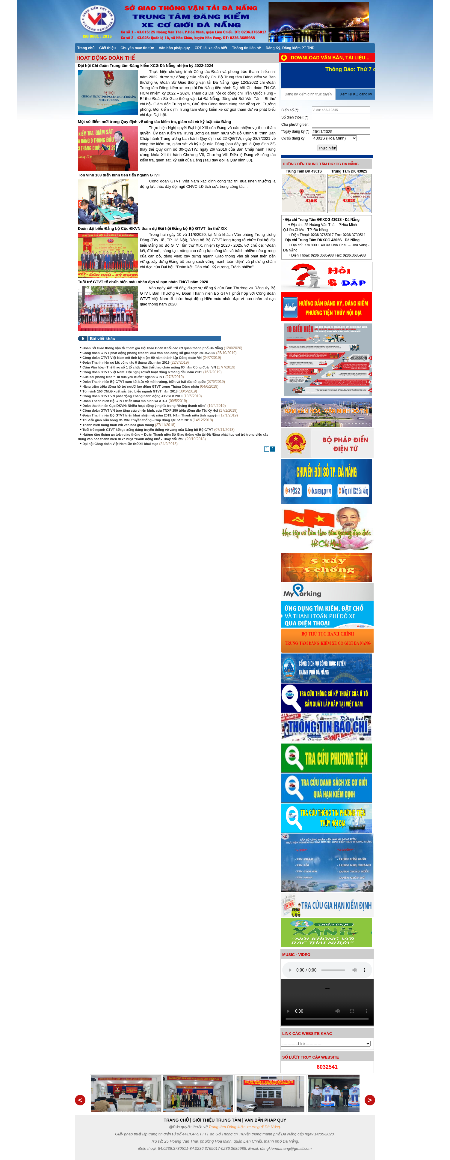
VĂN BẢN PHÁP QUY (265, 1120)
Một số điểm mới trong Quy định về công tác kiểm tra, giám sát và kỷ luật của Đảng (154, 121)
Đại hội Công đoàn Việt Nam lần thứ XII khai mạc (120, 444)
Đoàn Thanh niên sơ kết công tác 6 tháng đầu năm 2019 (125, 362)
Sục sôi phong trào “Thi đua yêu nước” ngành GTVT (123, 377)
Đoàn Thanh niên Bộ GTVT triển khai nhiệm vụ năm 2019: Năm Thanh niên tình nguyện (150, 415)
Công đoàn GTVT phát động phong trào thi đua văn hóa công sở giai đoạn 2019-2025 (148, 353)
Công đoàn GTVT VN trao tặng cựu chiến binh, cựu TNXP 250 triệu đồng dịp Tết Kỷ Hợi (150, 410)
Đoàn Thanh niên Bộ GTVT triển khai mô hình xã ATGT (124, 401)
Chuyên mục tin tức (137, 48)
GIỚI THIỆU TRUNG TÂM (216, 1120)
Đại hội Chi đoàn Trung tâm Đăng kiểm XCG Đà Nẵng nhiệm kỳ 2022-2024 (145, 65)
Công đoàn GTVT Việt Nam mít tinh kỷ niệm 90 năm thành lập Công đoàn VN (142, 357)
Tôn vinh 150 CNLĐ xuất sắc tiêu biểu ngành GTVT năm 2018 (130, 391)
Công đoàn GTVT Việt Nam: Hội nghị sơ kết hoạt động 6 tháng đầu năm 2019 (142, 372)
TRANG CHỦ (176, 1120)
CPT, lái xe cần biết (211, 48)
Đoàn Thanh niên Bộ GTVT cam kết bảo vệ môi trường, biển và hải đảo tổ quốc (144, 381)
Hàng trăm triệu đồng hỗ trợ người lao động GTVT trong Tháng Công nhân (140, 386)
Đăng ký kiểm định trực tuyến (308, 94)
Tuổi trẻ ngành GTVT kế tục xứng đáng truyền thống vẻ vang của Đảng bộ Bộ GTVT (147, 429)
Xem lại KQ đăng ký (356, 94)
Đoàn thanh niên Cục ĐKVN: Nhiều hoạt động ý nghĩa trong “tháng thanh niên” (144, 405)
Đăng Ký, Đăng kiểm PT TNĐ (290, 48)
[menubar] (196, 48)
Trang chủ (85, 48)
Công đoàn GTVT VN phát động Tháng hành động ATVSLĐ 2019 (132, 396)
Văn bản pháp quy (174, 48)
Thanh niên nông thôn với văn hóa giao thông (118, 425)
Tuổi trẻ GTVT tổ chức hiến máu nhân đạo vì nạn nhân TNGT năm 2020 (143, 282)
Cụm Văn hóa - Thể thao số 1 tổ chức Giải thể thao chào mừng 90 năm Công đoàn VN (149, 367)
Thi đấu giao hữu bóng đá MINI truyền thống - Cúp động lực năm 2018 (137, 420)
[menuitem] (86, 48)
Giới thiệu (107, 48)
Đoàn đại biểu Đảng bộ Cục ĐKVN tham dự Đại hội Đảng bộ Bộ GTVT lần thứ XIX (152, 228)
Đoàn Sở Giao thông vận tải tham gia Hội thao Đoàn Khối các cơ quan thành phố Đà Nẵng (152, 348)
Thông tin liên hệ (246, 48)
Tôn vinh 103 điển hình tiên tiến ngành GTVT (119, 175)
